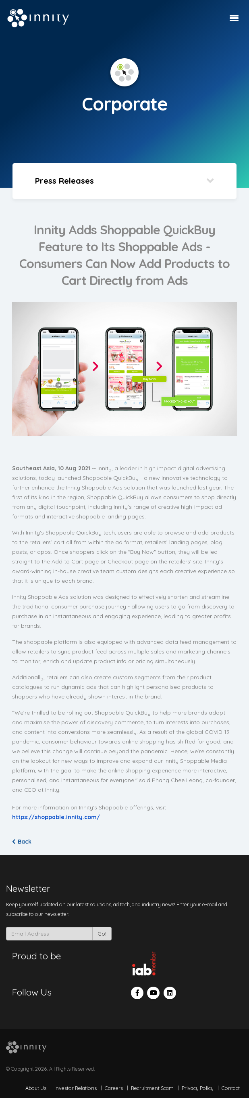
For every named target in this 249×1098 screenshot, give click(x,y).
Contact (231, 1088)
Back (21, 841)
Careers (114, 1088)
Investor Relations (75, 1088)
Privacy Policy (198, 1088)
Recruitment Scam (152, 1088)
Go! (102, 933)
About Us (35, 1088)
